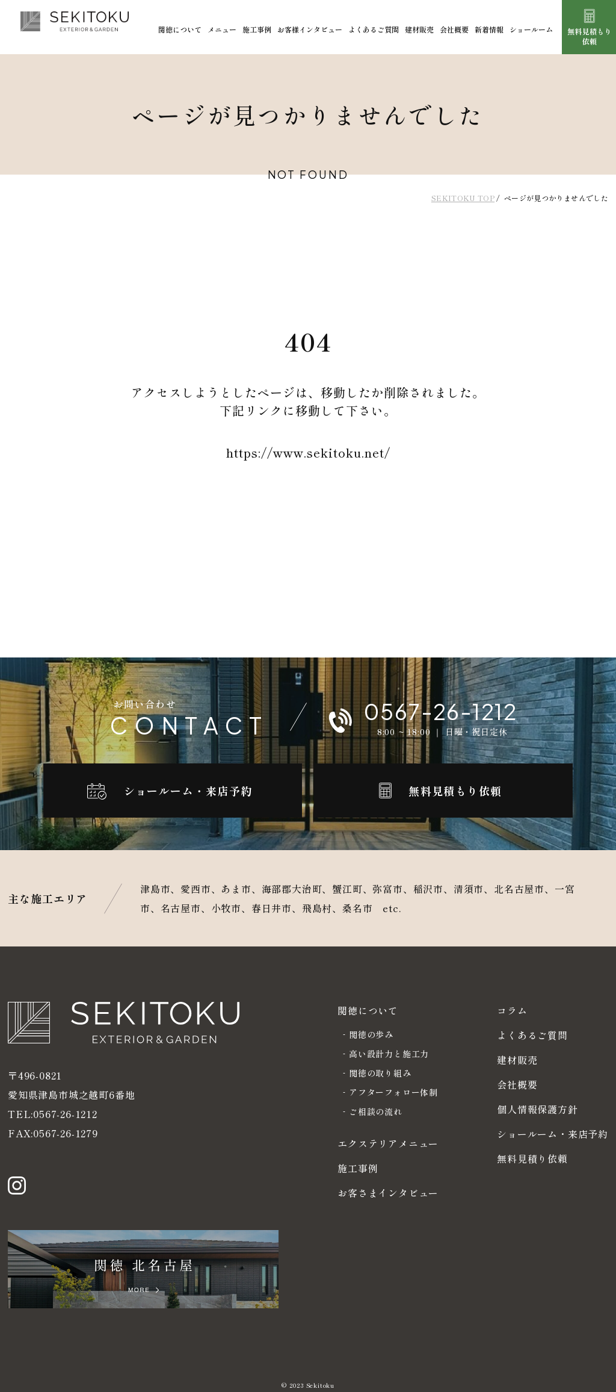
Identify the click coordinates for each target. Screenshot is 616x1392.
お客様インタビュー (309, 29)
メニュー (222, 29)
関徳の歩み (371, 1034)
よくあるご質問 (373, 29)
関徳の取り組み (380, 1073)
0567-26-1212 (65, 1102)
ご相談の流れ (375, 1111)
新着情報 (489, 29)
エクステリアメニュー (388, 1143)
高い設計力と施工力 (389, 1054)
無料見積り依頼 (532, 1158)
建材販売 (419, 29)
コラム (512, 1010)
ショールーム (531, 29)
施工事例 (256, 29)
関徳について (180, 29)
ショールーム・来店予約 (552, 1133)
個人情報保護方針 (537, 1109)
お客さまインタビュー (388, 1192)
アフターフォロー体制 (393, 1092)
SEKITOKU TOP (462, 198)
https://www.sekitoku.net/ (308, 452)
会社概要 (454, 29)
